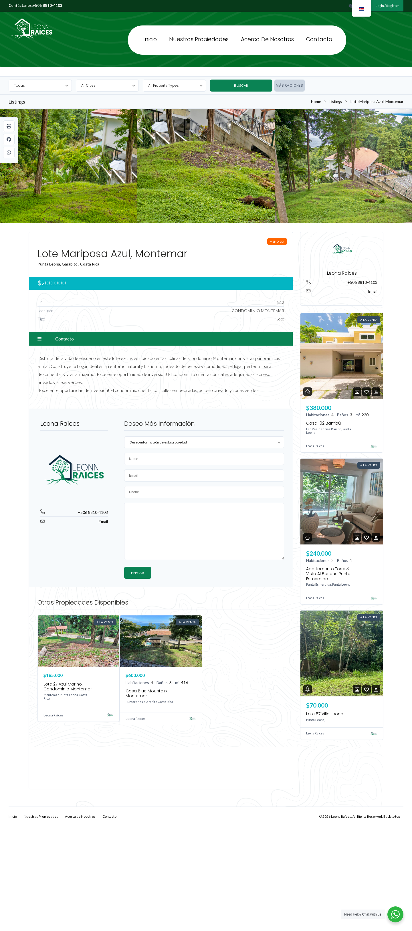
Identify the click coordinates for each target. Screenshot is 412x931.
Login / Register (387, 5)
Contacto (319, 39)
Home (315, 101)
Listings (335, 101)
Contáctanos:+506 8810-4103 (35, 5)
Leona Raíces (25, 18)
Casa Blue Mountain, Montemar (146, 693)
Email (103, 521)
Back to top (391, 816)
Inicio (150, 39)
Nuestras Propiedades (199, 39)
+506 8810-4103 (93, 512)
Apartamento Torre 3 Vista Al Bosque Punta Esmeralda (328, 574)
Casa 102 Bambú (323, 423)
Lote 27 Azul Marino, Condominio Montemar (67, 686)
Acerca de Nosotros (267, 39)
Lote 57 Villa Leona (324, 714)
